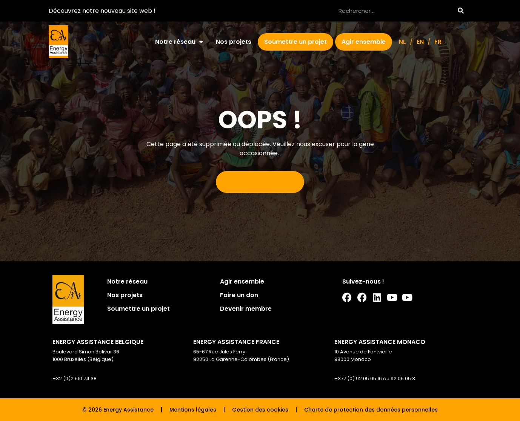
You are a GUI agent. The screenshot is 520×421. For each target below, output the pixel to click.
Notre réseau (179, 42)
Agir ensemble (364, 41)
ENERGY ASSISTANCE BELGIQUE (97, 342)
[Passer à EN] (420, 42)
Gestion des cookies (260, 409)
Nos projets (233, 41)
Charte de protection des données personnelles (371, 409)
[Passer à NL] (402, 42)
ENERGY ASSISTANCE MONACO (379, 342)
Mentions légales (192, 409)
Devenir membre (246, 308)
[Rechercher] (461, 11)
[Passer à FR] (438, 42)
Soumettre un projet (295, 41)
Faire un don (239, 295)
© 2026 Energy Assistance (118, 409)
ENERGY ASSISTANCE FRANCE (236, 342)
